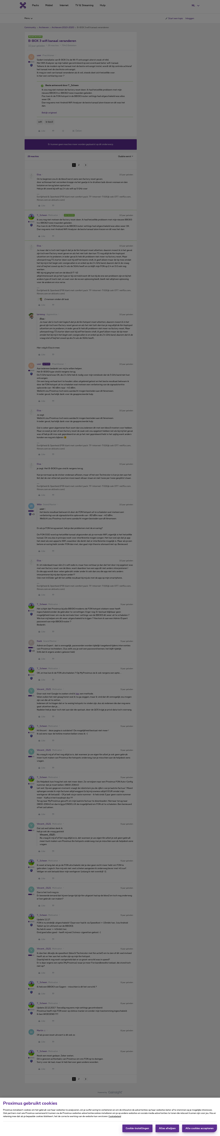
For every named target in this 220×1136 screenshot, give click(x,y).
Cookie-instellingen (137, 1128)
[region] (110, 1117)
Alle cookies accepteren (199, 1128)
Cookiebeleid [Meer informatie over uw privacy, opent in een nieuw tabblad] (114, 1116)
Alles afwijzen (167, 1128)
